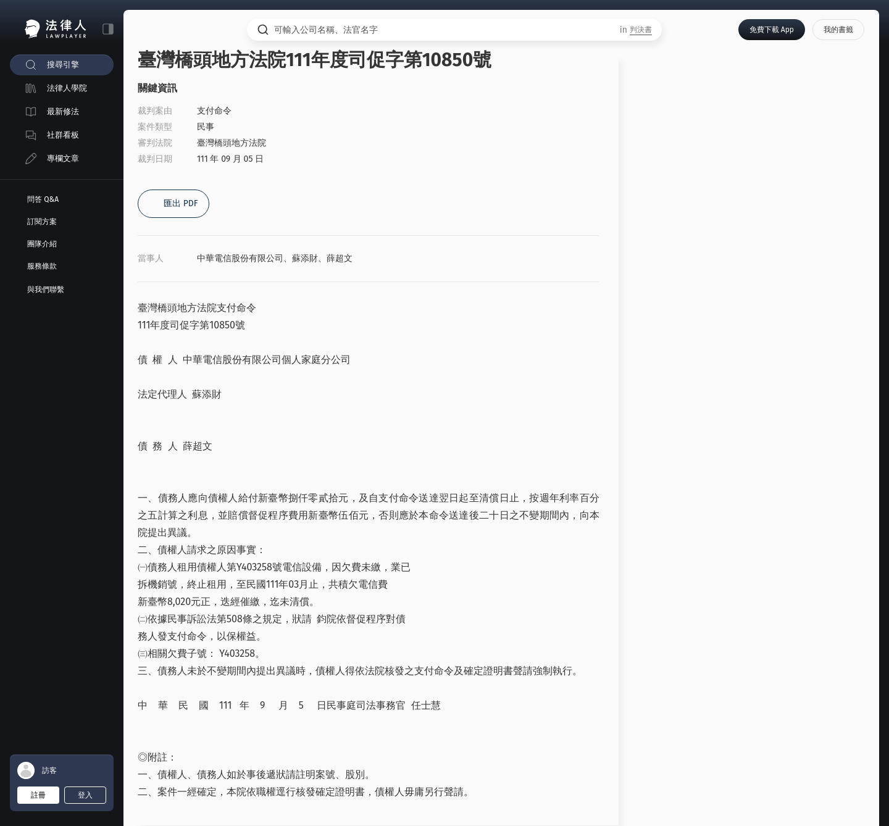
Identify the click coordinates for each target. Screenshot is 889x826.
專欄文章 (63, 158)
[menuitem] (62, 64)
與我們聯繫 (45, 289)
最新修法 (63, 111)
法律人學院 (67, 88)
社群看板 (63, 135)
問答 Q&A (43, 199)
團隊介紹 (42, 244)
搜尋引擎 (63, 64)
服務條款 (42, 266)
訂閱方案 (42, 221)
